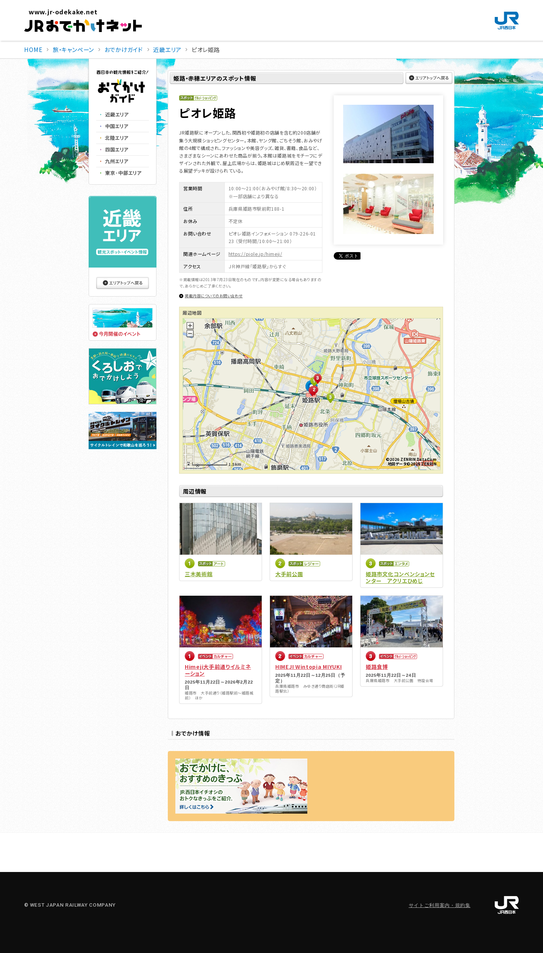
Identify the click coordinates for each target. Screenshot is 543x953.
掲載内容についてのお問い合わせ (214, 295)
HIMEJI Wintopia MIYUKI (308, 666)
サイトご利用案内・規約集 (440, 905)
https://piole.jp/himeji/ (255, 254)
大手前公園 (289, 574)
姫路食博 (377, 666)
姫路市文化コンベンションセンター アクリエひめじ (400, 577)
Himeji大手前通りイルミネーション (218, 670)
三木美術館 (199, 574)
